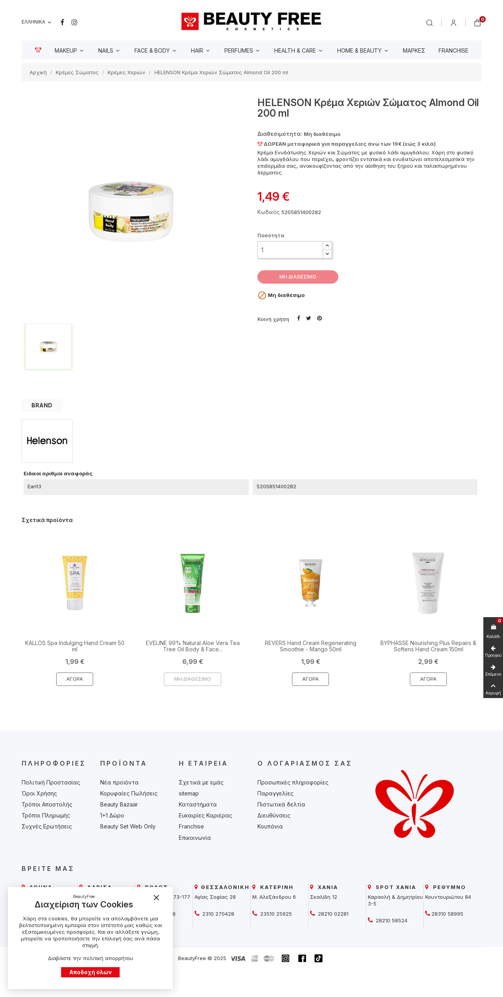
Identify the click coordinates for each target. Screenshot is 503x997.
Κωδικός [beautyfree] (268, 212)
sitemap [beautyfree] (189, 793)
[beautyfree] (251, 21)
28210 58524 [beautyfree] (391, 920)
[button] (327, 245)
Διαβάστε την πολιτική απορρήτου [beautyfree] (90, 958)
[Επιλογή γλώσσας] (37, 22)
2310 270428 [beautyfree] (217, 914)
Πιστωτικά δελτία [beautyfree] (281, 804)
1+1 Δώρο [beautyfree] (112, 815)
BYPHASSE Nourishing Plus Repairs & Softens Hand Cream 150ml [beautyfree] (428, 646)
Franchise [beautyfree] (191, 826)
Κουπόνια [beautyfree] (270, 826)
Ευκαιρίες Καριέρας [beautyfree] (205, 815)
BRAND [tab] (41, 405)
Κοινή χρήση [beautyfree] (298, 317)
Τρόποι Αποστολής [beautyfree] (47, 804)
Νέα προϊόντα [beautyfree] (119, 782)
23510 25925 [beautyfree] (275, 914)
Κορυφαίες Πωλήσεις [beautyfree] (129, 793)
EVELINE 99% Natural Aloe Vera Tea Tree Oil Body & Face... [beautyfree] (193, 646)
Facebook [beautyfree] (62, 22)
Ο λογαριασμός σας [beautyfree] (304, 763)
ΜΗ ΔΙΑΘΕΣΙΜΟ (297, 277)
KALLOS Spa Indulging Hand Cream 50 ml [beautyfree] (75, 646)
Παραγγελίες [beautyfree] (275, 793)
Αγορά (74, 679)
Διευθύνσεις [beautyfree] (273, 815)
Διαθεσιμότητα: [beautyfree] (279, 133)
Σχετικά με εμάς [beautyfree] (201, 782)
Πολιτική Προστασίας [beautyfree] (51, 782)
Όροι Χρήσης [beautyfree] (39, 793)
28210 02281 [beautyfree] (332, 914)
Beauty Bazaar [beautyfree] (119, 804)
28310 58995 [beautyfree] (447, 914)
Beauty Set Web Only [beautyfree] (128, 826)
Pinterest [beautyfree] (319, 317)
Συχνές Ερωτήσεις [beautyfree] (47, 826)
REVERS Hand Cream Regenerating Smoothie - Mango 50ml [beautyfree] (310, 646)
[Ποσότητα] (290, 249)
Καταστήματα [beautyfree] (198, 804)
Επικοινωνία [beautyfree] (195, 837)
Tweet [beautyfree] (308, 317)
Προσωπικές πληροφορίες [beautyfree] (293, 782)
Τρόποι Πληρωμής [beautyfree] (46, 815)
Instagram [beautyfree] (74, 22)
